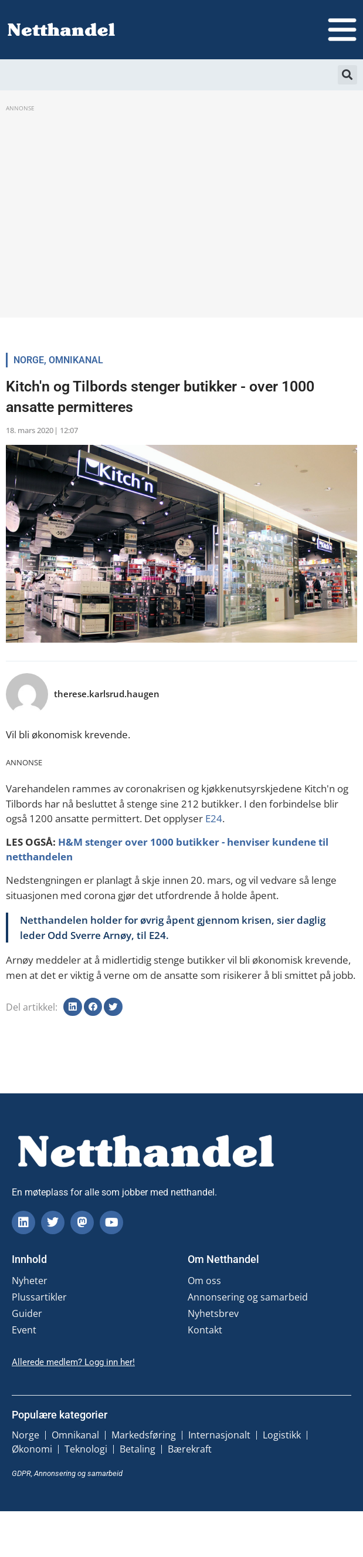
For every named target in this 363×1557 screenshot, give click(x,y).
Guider (27, 1313)
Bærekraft (190, 1449)
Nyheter (30, 1280)
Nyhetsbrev (213, 1313)
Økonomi (32, 1449)
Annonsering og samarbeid (248, 1297)
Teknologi (86, 1449)
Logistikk (282, 1434)
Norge (28, 360)
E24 (213, 818)
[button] (347, 75)
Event (24, 1329)
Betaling (137, 1449)
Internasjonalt (219, 1434)
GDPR (21, 1473)
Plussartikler (39, 1297)
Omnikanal (76, 360)
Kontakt (205, 1329)
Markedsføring (143, 1434)
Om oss (204, 1280)
